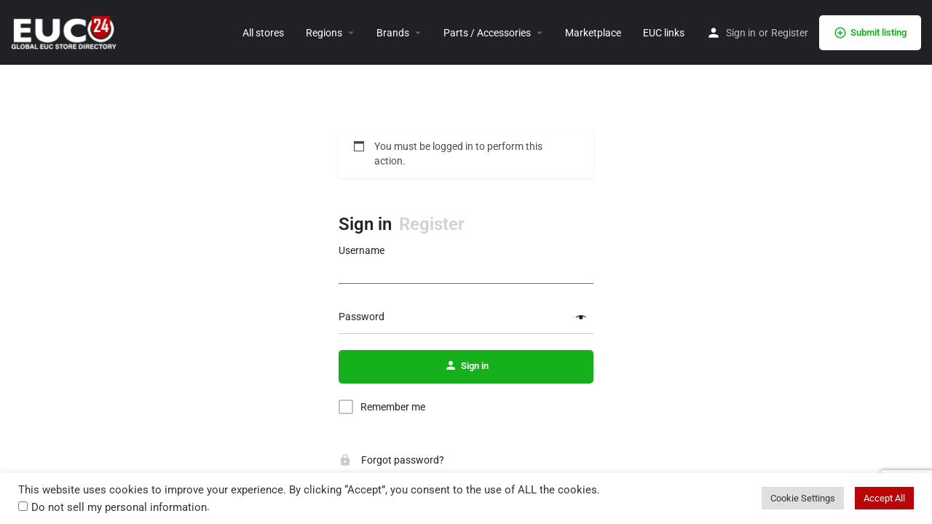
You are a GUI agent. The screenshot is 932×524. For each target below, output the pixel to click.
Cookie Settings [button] (802, 498)
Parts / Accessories (487, 33)
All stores (263, 33)
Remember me (392, 407)
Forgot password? (391, 460)
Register (789, 33)
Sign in (741, 33)
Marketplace (593, 33)
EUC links (663, 33)
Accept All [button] (884, 498)
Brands (392, 33)
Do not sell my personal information (119, 507)
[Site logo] (65, 31)
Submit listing (870, 32)
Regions (324, 33)
